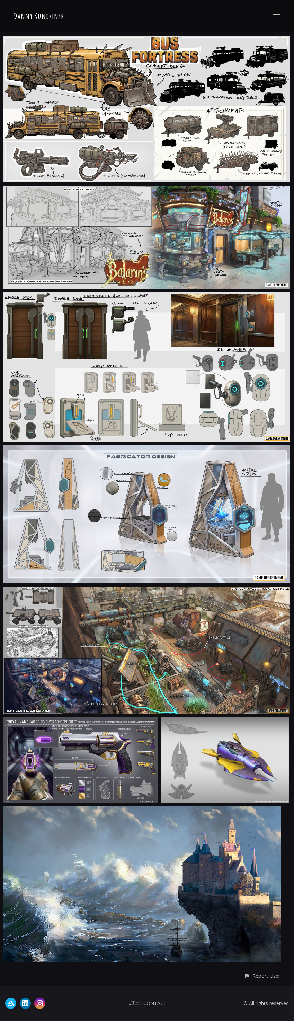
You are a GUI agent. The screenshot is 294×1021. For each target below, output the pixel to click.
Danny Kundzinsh (39, 16)
